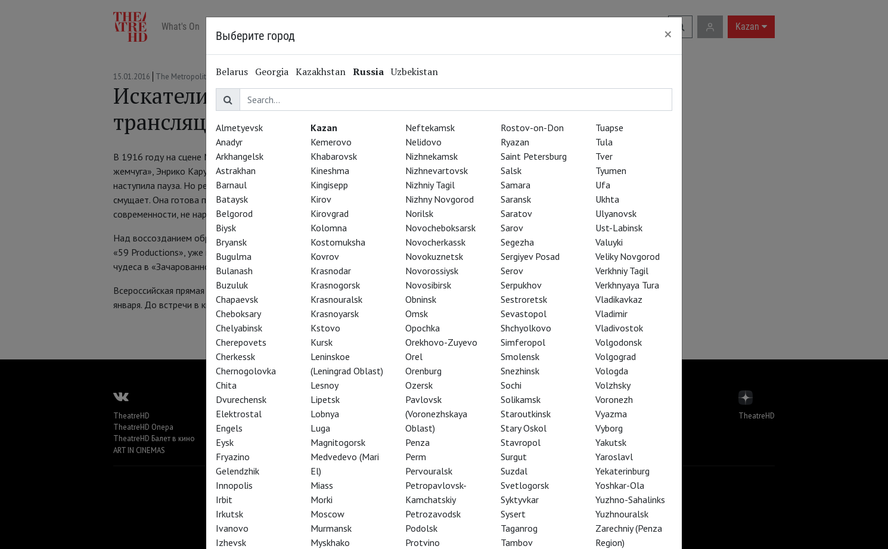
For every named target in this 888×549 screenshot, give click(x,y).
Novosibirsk (428, 285)
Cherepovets (241, 342)
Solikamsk (521, 399)
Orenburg (423, 371)
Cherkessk (235, 356)
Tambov (517, 542)
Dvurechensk (241, 399)
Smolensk (520, 356)
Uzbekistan (414, 71)
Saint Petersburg (534, 156)
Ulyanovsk (615, 213)
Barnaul (231, 185)
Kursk (322, 342)
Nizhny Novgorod (439, 199)
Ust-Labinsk (618, 228)
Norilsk (419, 213)
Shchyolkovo (526, 328)
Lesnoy (325, 385)
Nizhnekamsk (431, 156)
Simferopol (523, 342)
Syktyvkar (520, 499)
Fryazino (233, 457)
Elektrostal (239, 414)
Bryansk (231, 242)
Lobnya (325, 414)
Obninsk (420, 299)
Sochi (511, 385)
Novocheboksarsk (440, 228)
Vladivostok (619, 328)
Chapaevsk (237, 299)
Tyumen (610, 170)
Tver (604, 156)
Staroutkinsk (526, 414)
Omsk (416, 314)
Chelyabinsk (239, 328)
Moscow (327, 514)
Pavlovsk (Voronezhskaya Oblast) (436, 413)
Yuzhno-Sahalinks (630, 499)
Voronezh (614, 399)
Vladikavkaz (618, 299)
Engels (229, 428)
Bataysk (232, 199)
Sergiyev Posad (530, 256)
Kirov (321, 199)
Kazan (324, 128)
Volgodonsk (618, 342)
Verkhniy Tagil (621, 271)
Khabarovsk (334, 156)
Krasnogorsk (335, 285)
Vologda (611, 371)
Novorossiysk (431, 271)
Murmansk (331, 528)
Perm (415, 457)
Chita (226, 385)
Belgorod (234, 213)
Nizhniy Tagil (430, 185)
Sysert (513, 514)
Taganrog (519, 528)
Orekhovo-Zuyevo (441, 342)
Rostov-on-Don (532, 128)
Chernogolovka (246, 371)
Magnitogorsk (338, 442)
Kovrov (325, 256)
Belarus (232, 71)
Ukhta (607, 199)
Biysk (226, 228)
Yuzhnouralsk (621, 514)
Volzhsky (613, 385)
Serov (512, 271)
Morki (322, 499)
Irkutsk (229, 514)
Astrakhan (236, 170)
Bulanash (234, 271)
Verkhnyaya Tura (627, 285)
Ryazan (515, 142)
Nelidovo (423, 142)
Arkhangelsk (239, 156)
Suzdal (514, 471)
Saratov (516, 213)
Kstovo (325, 328)
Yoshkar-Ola (619, 485)
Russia (368, 71)
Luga (320, 428)
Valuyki (609, 242)
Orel (414, 356)
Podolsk (421, 528)
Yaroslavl (614, 457)
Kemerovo (331, 142)
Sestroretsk (524, 299)
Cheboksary (238, 314)
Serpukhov (521, 285)
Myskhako (330, 542)
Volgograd (615, 356)
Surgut (514, 457)
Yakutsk (610, 442)
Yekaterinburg (622, 471)
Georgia (271, 71)
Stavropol (521, 442)
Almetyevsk (239, 128)
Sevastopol (524, 314)
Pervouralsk (428, 471)
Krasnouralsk (336, 299)
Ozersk (419, 385)
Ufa (602, 185)
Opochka (422, 328)
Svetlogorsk (525, 485)
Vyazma (611, 414)
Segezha (517, 242)
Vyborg (609, 428)
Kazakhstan (321, 71)
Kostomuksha (338, 242)
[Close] (668, 34)
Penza (417, 442)
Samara (515, 185)
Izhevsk (231, 542)
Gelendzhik (237, 471)
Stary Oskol (524, 428)
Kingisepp (329, 185)
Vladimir (611, 314)
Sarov (512, 228)
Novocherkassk (435, 242)
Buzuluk (232, 285)
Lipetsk (325, 399)
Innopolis (234, 485)
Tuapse (609, 128)
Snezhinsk (520, 371)
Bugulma (234, 256)
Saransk (516, 199)
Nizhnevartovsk (436, 170)
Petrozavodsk (433, 514)
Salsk (511, 170)
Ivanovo (232, 528)
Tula (604, 142)
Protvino (422, 542)
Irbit (224, 499)
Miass (322, 485)
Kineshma (330, 170)
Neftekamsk (430, 128)
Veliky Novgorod (627, 256)
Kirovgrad (330, 213)
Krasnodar (331, 271)
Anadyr (229, 142)
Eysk (225, 442)
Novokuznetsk (434, 256)
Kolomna (329, 228)
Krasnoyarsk (335, 314)
